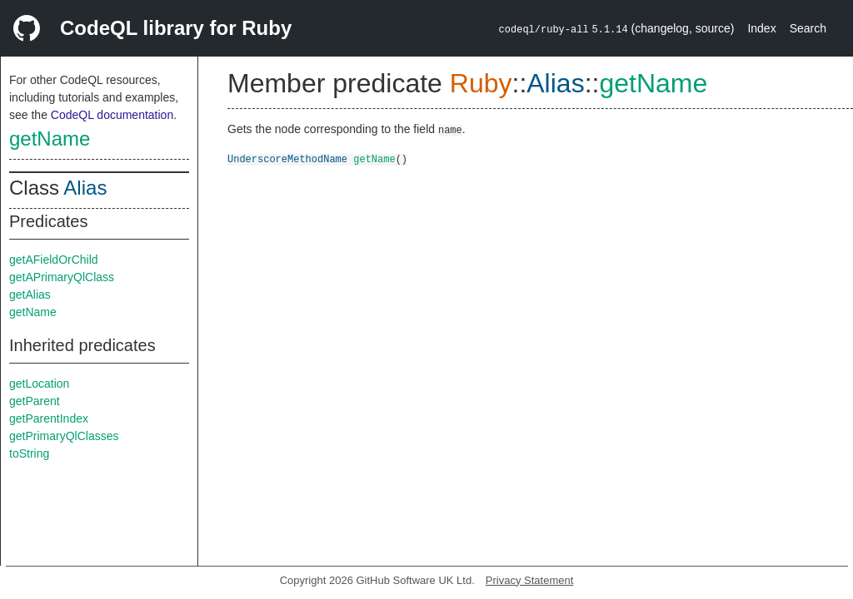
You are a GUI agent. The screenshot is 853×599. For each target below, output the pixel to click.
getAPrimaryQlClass (61, 277)
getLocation (39, 383)
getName (49, 138)
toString (29, 453)
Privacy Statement (530, 580)
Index (761, 28)
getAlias (30, 294)
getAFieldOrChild (53, 259)
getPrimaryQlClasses (63, 436)
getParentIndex (48, 418)
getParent (34, 401)
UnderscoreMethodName (287, 158)
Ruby (481, 83)
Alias (85, 187)
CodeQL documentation (112, 114)
